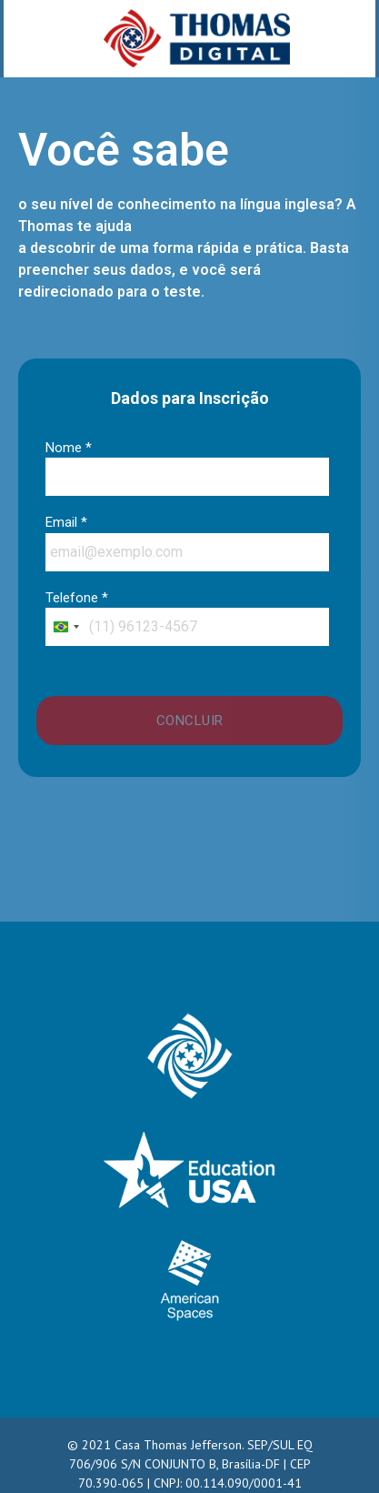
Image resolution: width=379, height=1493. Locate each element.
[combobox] (65, 627)
